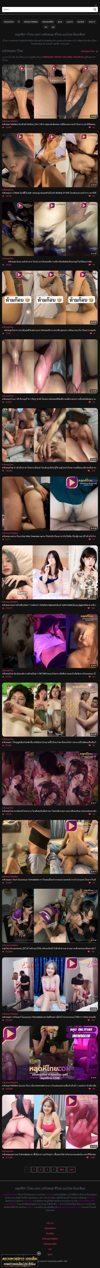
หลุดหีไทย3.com (10, 1194)
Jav (53, 27)
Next (62, 1169)
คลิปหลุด (49, 1194)
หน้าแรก (50, 1223)
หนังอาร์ (92, 22)
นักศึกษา (30, 1207)
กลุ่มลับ (27, 1201)
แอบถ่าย (70, 22)
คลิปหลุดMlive (84, 1201)
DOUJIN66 (67, 57)
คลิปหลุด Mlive (47, 22)
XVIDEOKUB (47, 57)
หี (18, 22)
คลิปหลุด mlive (50, 1244)
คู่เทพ (60, 22)
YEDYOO (58, 57)
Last (71, 1169)
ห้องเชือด (80, 22)
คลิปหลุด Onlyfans (31, 22)
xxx (46, 27)
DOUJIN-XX (78, 57)
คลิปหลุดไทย (9, 22)
